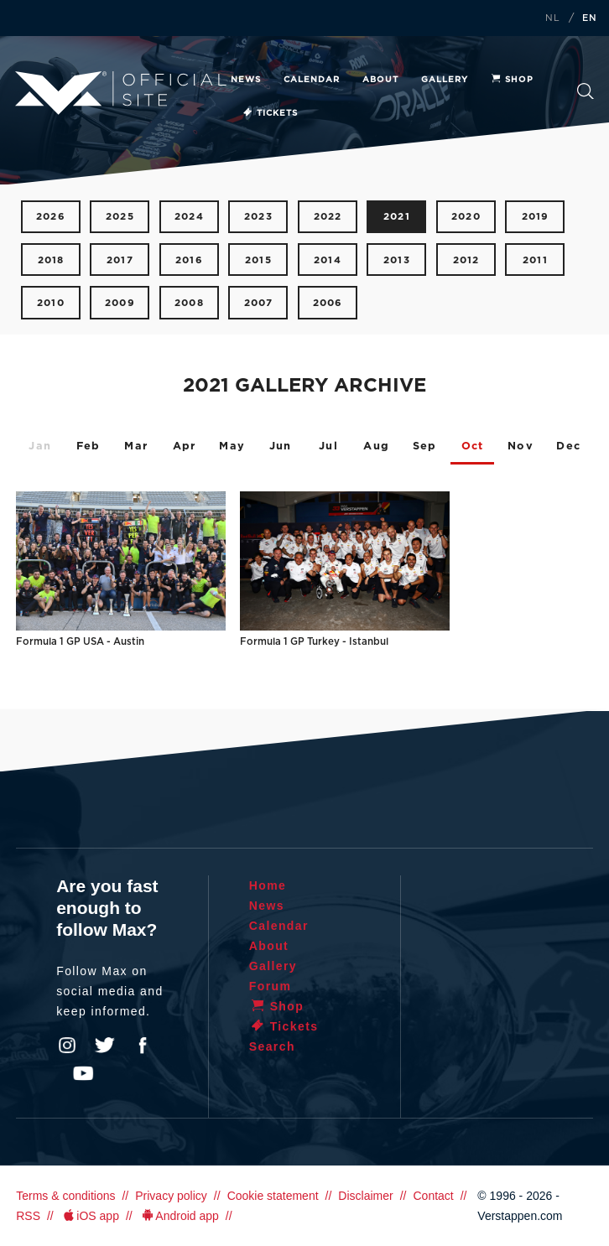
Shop (512, 79)
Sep (425, 446)
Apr (184, 446)
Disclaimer (365, 1195)
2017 (120, 260)
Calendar (312, 79)
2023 (258, 216)
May (232, 446)
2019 (535, 216)
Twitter (105, 1046)
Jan (40, 446)
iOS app (89, 1216)
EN (589, 18)
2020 (466, 216)
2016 (189, 260)
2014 (327, 260)
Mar (136, 446)
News (246, 79)
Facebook (143, 1046)
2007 (258, 303)
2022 (328, 216)
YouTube (83, 1073)
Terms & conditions (65, 1195)
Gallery (444, 79)
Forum (270, 986)
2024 (189, 216)
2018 (51, 260)
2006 (328, 303)
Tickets (270, 113)
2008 (189, 303)
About (380, 79)
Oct (472, 446)
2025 (120, 216)
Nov (521, 446)
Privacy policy (171, 1195)
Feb (88, 446)
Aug (376, 446)
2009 (120, 303)
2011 (535, 260)
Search (585, 91)
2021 (396, 216)
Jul (328, 446)
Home (268, 885)
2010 (51, 303)
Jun (280, 446)
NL (552, 18)
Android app (179, 1216)
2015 (258, 260)
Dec (568, 446)
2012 (466, 260)
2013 (396, 260)
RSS (28, 1216)
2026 (50, 216)
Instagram (67, 1046)
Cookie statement (273, 1195)
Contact (433, 1195)
